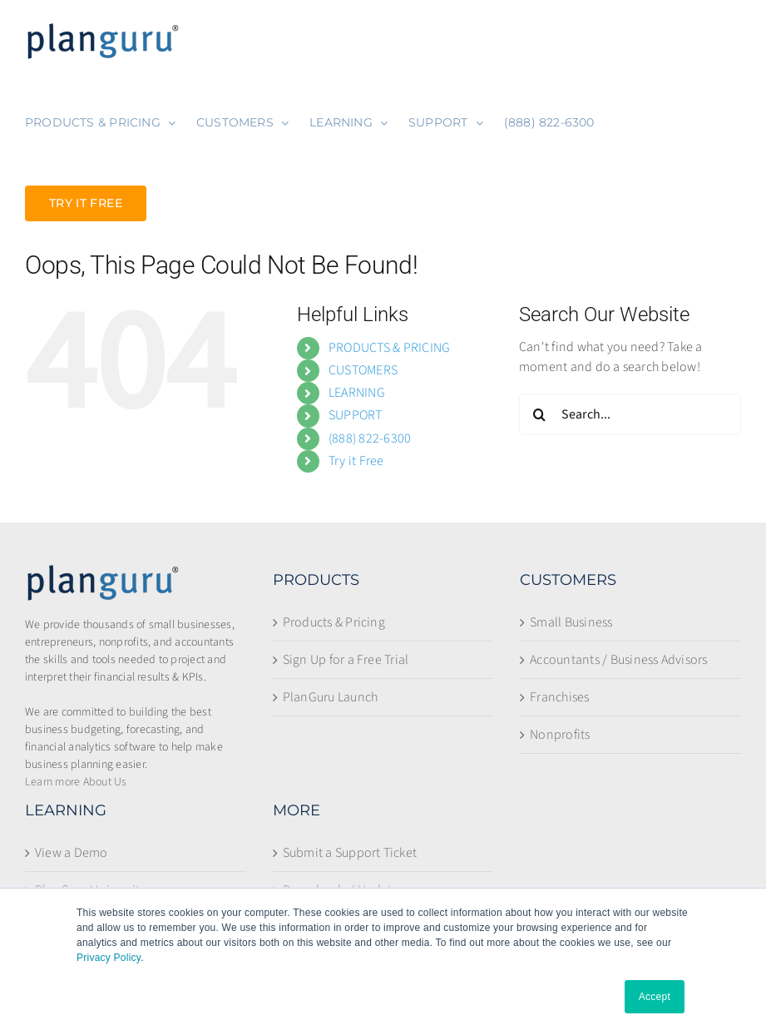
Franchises (559, 697)
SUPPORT (356, 415)
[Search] (540, 414)
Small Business (571, 622)
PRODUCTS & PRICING (389, 348)
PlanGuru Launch (330, 697)
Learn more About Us (76, 782)
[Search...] (630, 414)
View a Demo (71, 853)
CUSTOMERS (363, 370)
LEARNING (357, 393)
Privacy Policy (109, 957)
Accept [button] (654, 997)
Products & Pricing (334, 622)
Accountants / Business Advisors (618, 660)
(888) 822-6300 (370, 438)
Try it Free (356, 461)
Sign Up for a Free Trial (346, 660)
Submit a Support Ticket (350, 853)
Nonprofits (560, 734)
